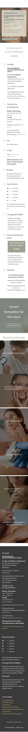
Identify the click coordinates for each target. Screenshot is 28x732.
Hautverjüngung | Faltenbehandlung (12, 709)
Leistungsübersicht (14, 325)
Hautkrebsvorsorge (7, 703)
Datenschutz (18, 722)
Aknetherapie (6, 705)
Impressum (9, 722)
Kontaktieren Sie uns (10, 13)
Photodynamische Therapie (10, 707)
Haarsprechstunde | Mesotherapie (12, 714)
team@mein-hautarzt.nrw (13, 155)
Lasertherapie (6, 712)
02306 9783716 (20, 135)
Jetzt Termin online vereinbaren (10, 39)
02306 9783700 (20, 605)
